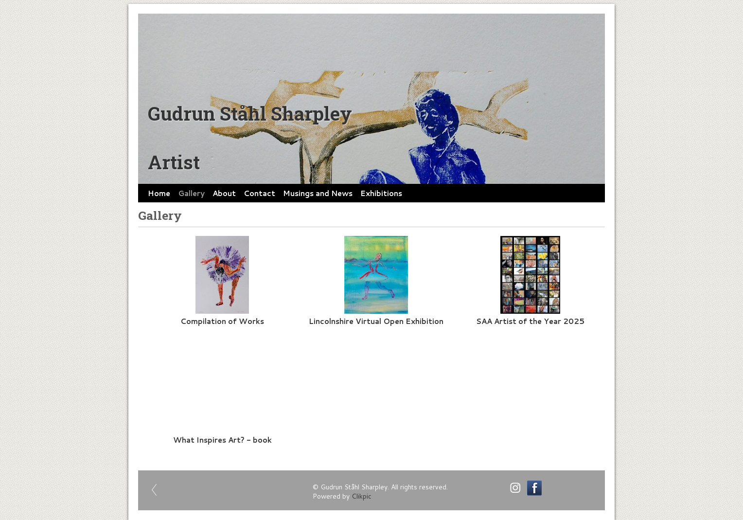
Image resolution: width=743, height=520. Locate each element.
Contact (259, 193)
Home (159, 193)
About (224, 193)
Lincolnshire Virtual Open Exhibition (376, 321)
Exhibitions (381, 193)
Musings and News (318, 193)
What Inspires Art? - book (222, 439)
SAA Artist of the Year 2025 (530, 321)
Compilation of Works (222, 321)
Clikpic (362, 496)
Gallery (191, 193)
